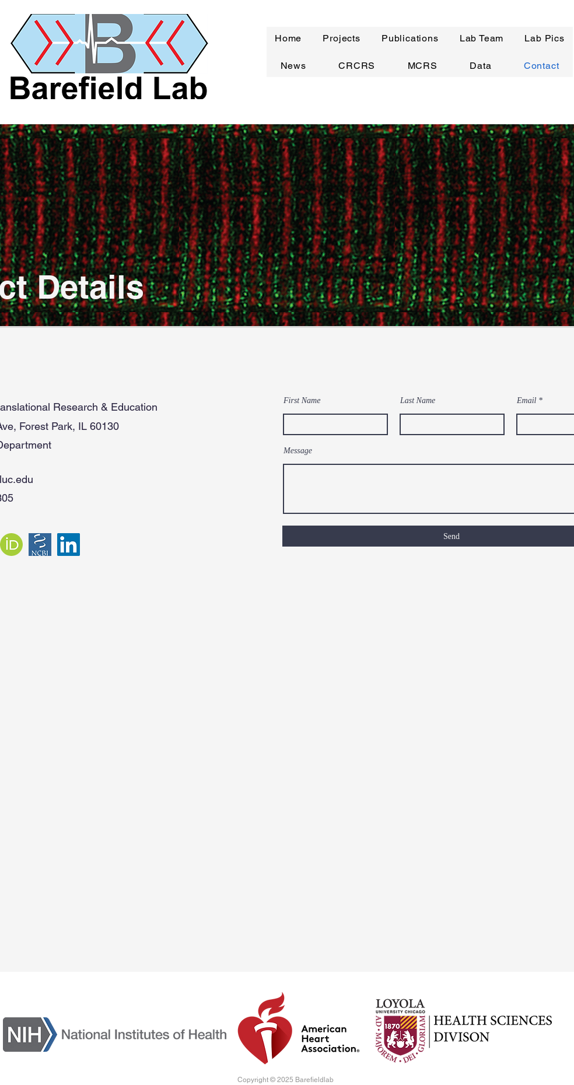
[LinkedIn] (68, 544)
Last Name (417, 401)
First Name (302, 401)
